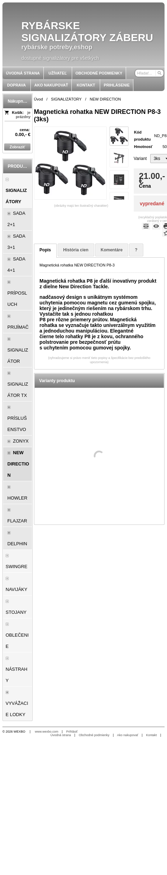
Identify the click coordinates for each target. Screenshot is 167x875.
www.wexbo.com (46, 731)
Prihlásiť (72, 731)
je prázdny (23, 114)
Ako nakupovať (127, 735)
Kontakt (151, 735)
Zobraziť (17, 147)
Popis (45, 249)
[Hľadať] (159, 73)
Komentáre (112, 249)
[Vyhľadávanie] (149, 73)
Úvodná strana (60, 735)
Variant (140, 158)
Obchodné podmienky (94, 735)
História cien (76, 249)
